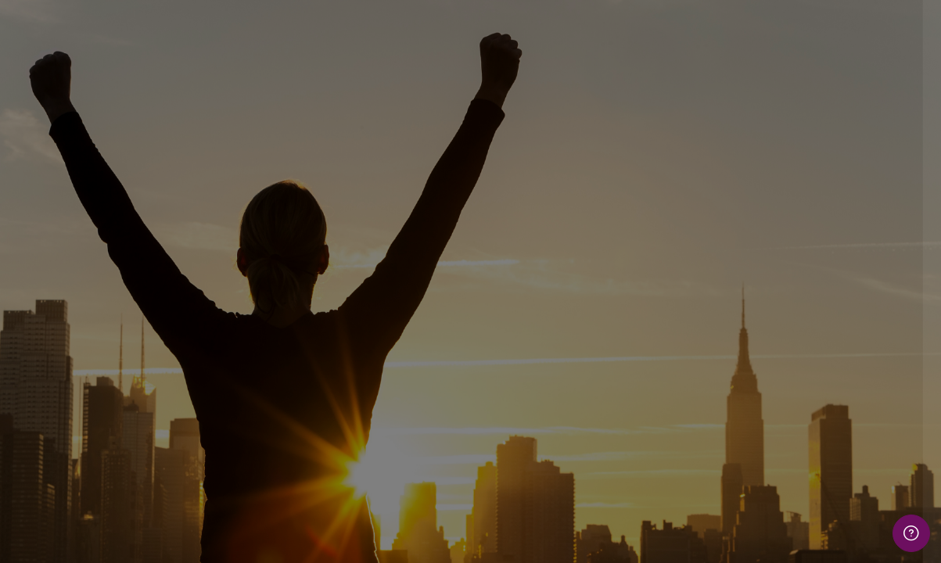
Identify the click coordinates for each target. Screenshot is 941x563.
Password (661, 310)
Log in (776, 430)
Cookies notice (775, 529)
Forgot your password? (866, 387)
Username (662, 231)
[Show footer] (911, 533)
